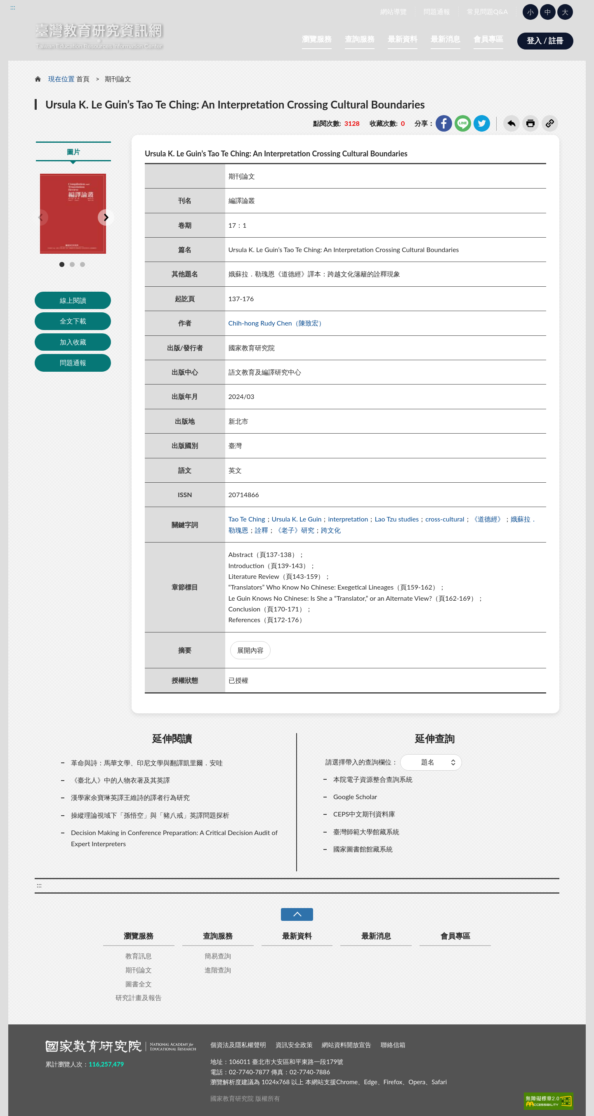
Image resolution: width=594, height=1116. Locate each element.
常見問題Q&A (487, 11)
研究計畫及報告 (139, 997)
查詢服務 (360, 38)
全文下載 (73, 321)
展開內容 (250, 650)
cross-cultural (444, 519)
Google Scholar (355, 796)
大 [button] (565, 12)
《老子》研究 (294, 530)
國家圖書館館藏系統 (363, 849)
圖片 (73, 152)
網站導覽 (393, 11)
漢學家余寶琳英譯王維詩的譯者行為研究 (130, 797)
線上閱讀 (73, 300)
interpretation (348, 519)
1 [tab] (61, 264)
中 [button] (547, 12)
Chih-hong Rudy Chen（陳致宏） (277, 323)
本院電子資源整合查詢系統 (372, 779)
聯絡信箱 (393, 1044)
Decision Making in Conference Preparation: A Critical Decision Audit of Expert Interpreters (174, 837)
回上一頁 (511, 123)
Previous (40, 217)
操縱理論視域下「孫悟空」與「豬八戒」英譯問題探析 (150, 815)
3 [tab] (82, 264)
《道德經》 (487, 519)
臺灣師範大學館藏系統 (366, 831)
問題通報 (437, 11)
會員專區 (488, 38)
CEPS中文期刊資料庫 (364, 814)
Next (106, 217)
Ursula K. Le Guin (297, 519)
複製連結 (550, 123)
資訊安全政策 (294, 1044)
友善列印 (530, 123)
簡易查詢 (218, 956)
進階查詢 (218, 970)
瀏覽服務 (317, 38)
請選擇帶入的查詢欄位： (361, 762)
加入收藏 (73, 342)
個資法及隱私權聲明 (238, 1044)
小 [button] (530, 12)
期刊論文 (118, 79)
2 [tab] (72, 264)
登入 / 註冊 (545, 40)
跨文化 (331, 530)
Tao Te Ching (247, 519)
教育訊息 (138, 956)
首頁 (83, 79)
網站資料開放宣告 (346, 1044)
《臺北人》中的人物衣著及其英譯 (120, 780)
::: (12, 7)
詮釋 (261, 530)
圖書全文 (138, 984)
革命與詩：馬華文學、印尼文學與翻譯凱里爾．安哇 (147, 763)
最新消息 (445, 38)
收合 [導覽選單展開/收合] (297, 914)
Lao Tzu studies (397, 519)
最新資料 (402, 38)
